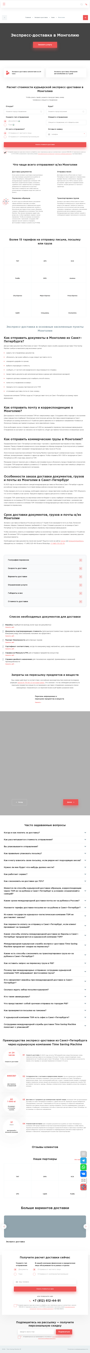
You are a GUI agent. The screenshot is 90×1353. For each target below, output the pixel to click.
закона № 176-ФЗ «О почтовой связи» (31, 682)
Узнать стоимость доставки (45, 144)
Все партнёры (79, 1159)
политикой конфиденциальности (47, 1338)
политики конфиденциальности (63, 153)
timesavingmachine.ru (76, 541)
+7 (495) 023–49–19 (31, 543)
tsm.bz (63, 541)
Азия (53, 17)
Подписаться (64, 1332)
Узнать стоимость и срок (45, 1289)
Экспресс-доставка (41, 17)
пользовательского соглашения (46, 153)
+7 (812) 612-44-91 (47, 1300)
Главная (28, 17)
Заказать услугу (45, 45)
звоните (29, 458)
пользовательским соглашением (61, 1336)
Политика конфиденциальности (78, 1349)
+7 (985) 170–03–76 (57, 543)
